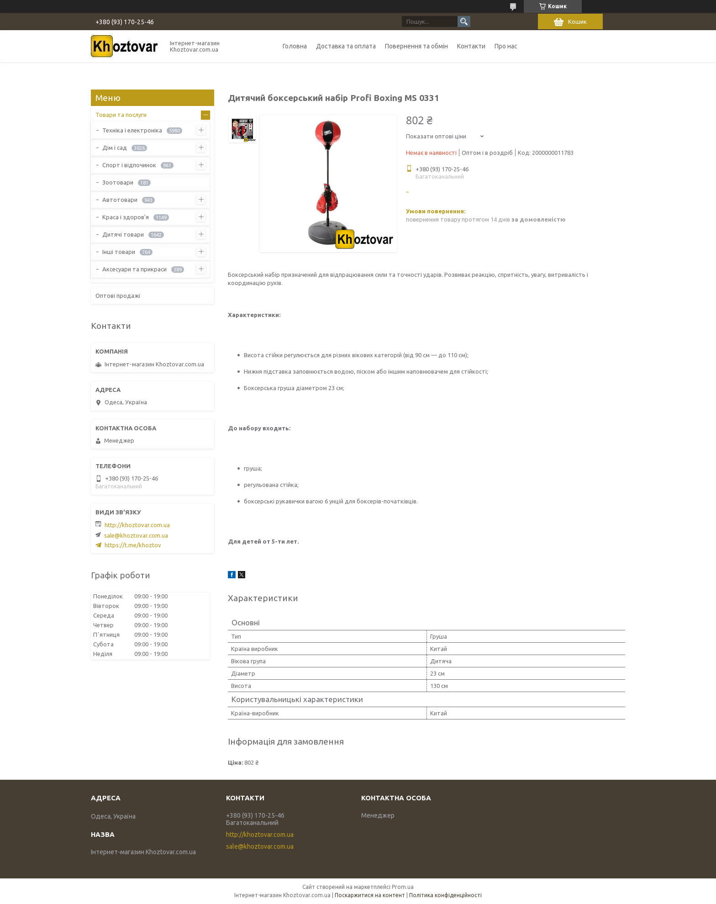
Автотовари (119, 199)
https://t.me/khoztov (133, 545)
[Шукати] (464, 21)
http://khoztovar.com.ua (137, 525)
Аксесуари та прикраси (134, 269)
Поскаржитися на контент (370, 895)
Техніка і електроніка (132, 130)
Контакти (471, 46)
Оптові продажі (117, 295)
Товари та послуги (121, 114)
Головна (295, 46)
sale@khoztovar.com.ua (136, 535)
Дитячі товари (123, 234)
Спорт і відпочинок (129, 165)
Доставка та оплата (346, 46)
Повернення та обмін (416, 46)
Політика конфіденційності (445, 895)
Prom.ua (403, 887)
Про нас (506, 46)
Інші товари (118, 251)
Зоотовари (117, 182)
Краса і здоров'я (125, 217)
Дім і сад (114, 147)
